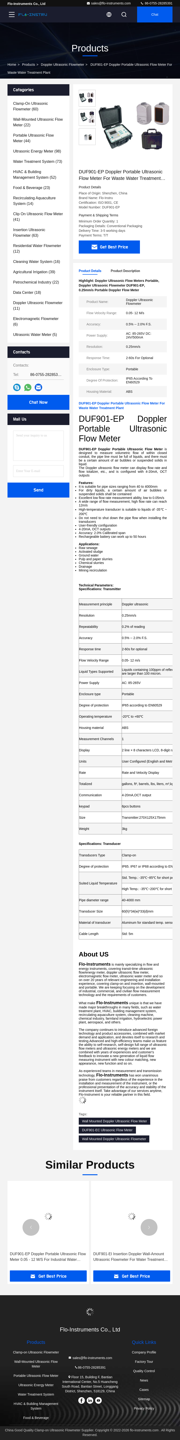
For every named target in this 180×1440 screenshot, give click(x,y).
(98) (37, 151)
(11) (38, 305)
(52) (34, 174)
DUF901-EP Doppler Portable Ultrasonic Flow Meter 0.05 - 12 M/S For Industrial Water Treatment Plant (48, 1257)
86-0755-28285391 (156, 3)
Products (28, 64)
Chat (154, 14)
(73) (37, 162)
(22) (38, 122)
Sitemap (144, 1399)
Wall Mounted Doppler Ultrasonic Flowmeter (114, 1139)
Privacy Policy (144, 1408)
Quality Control (144, 1371)
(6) (36, 321)
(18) (27, 293)
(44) (33, 138)
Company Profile (144, 1352)
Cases (144, 1390)
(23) (31, 188)
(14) (34, 201)
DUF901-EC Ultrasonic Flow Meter (107, 1130)
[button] (30, 1227)
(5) (35, 335)
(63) (29, 232)
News (144, 1380)
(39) (34, 272)
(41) (38, 217)
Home (12, 64)
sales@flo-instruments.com (108, 3)
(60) (30, 106)
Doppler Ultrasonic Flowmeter (62, 64)
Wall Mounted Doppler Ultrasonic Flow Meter (114, 1121)
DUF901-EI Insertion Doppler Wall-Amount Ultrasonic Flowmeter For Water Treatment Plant (128, 1257)
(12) (37, 248)
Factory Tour (144, 1362)
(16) (36, 262)
